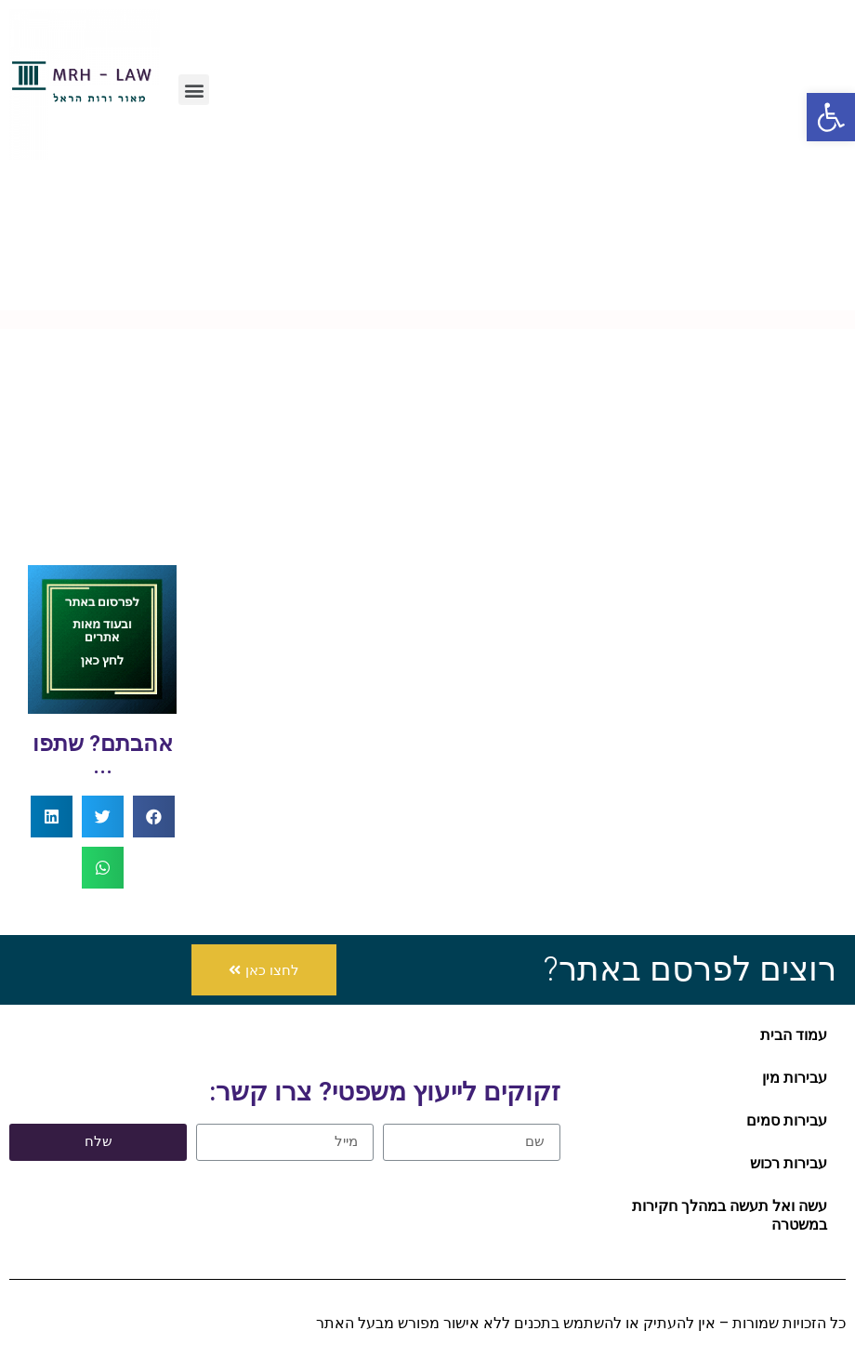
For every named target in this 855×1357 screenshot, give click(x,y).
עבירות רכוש (788, 1163)
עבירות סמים (786, 1120)
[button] (193, 89)
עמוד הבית (793, 1035)
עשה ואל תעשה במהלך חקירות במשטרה (729, 1215)
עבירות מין (794, 1078)
